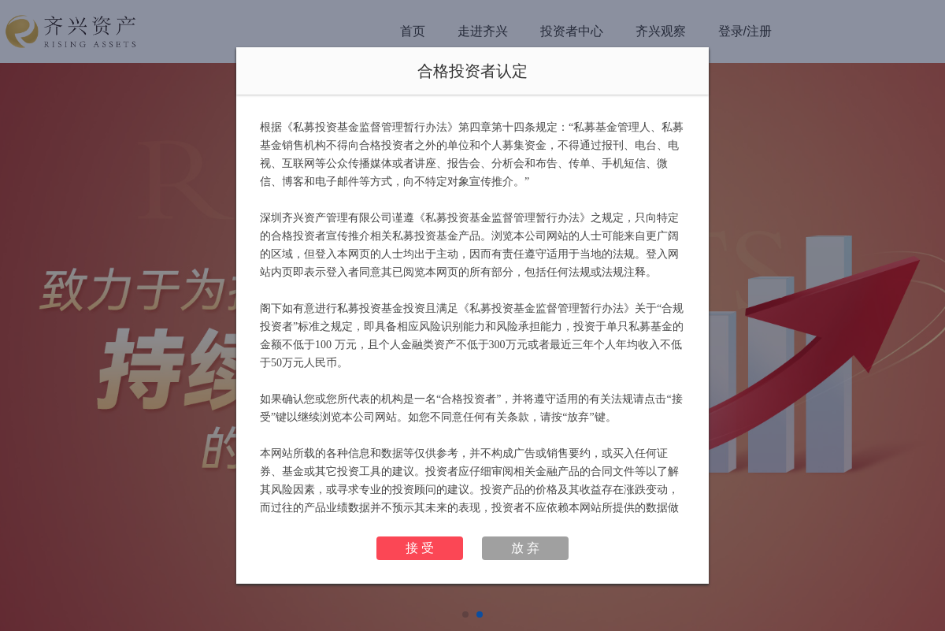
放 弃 (525, 548)
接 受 (420, 548)
